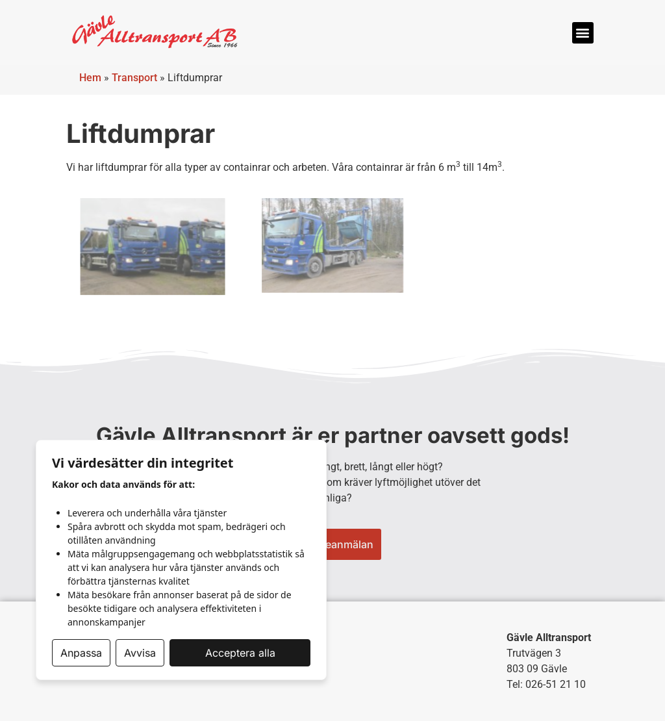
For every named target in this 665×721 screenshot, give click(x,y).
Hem (90, 77)
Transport (134, 77)
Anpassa (81, 652)
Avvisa (140, 652)
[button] (583, 33)
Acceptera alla (240, 652)
